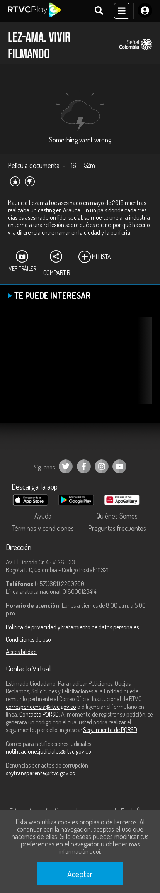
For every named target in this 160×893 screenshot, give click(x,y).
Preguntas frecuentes (117, 528)
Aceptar (80, 873)
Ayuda (42, 516)
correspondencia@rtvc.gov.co (41, 706)
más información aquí (99, 847)
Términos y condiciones (43, 528)
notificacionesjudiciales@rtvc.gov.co (48, 751)
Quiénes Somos (117, 516)
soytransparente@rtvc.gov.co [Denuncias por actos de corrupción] (40, 773)
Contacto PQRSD (39, 714)
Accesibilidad (21, 652)
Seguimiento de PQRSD (110, 730)
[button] (142, 366)
